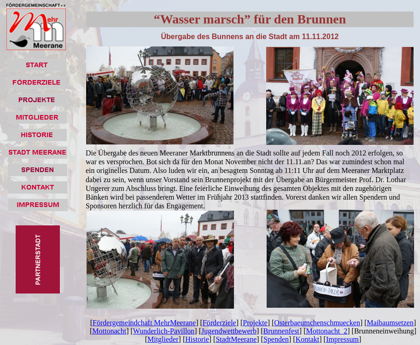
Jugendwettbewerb (229, 331)
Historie (197, 339)
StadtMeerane (236, 339)
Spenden (276, 339)
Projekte (255, 323)
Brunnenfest (281, 331)
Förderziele (219, 323)
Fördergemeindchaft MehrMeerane (144, 323)
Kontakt (308, 339)
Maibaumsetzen (390, 323)
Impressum (342, 339)
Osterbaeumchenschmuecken (317, 323)
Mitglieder (163, 339)
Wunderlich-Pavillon (164, 331)
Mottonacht (109, 331)
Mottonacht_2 (326, 331)
